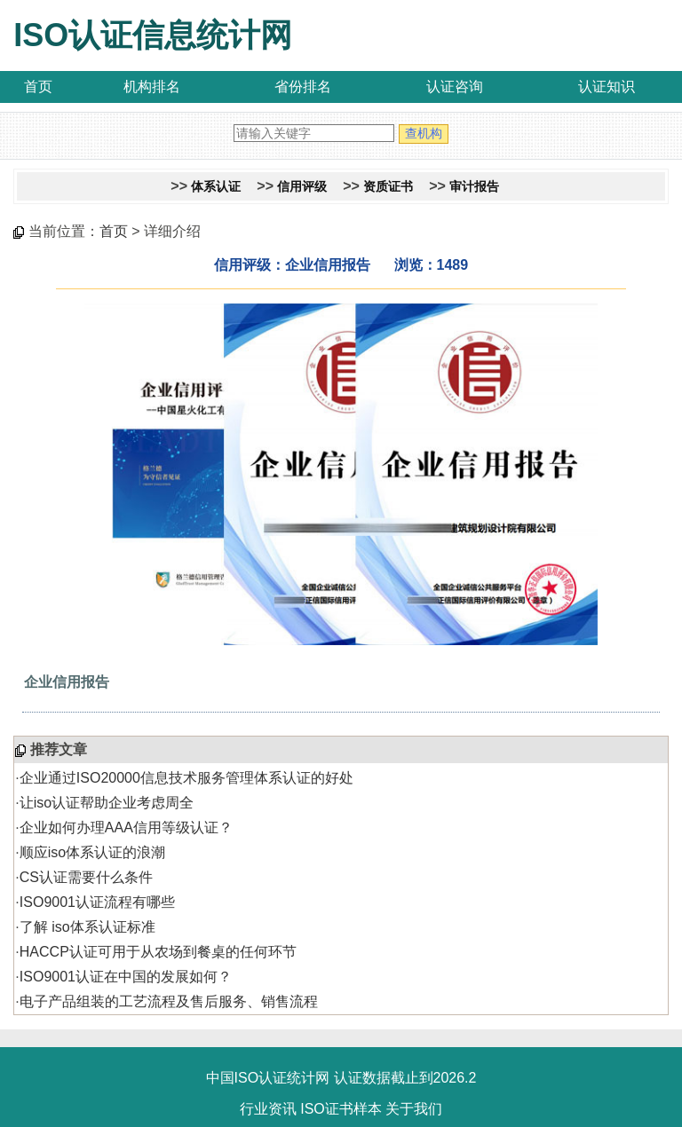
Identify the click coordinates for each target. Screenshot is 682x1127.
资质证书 (388, 186)
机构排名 (151, 86)
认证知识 (606, 86)
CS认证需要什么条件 (86, 877)
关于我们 (413, 1108)
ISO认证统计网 (282, 1077)
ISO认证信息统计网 (152, 35)
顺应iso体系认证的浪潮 (92, 852)
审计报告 (474, 186)
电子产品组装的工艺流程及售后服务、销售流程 (169, 1001)
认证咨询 (454, 86)
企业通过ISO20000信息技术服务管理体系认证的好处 (186, 777)
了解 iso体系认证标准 (87, 926)
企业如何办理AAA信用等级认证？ (126, 827)
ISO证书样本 (341, 1108)
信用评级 (302, 186)
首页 (38, 86)
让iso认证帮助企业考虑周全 (107, 802)
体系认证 (216, 186)
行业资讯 (268, 1108)
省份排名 (302, 86)
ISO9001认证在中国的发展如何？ (126, 976)
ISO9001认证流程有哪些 (97, 902)
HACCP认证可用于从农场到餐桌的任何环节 (158, 951)
